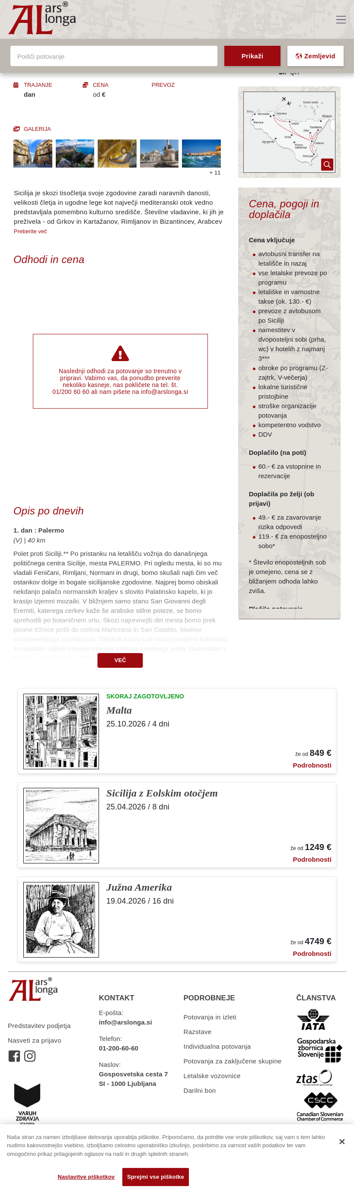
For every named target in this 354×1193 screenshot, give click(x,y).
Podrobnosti (312, 765)
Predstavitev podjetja (39, 1025)
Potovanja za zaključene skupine (233, 1061)
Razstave (198, 1031)
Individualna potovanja (217, 1046)
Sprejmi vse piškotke (155, 1177)
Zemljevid (315, 56)
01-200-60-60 (118, 1048)
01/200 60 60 (70, 391)
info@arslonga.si (164, 391)
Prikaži (252, 56)
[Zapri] (341, 1141)
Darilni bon (200, 1090)
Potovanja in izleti (210, 1017)
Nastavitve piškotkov (86, 1177)
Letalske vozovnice (212, 1075)
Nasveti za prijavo (34, 1040)
